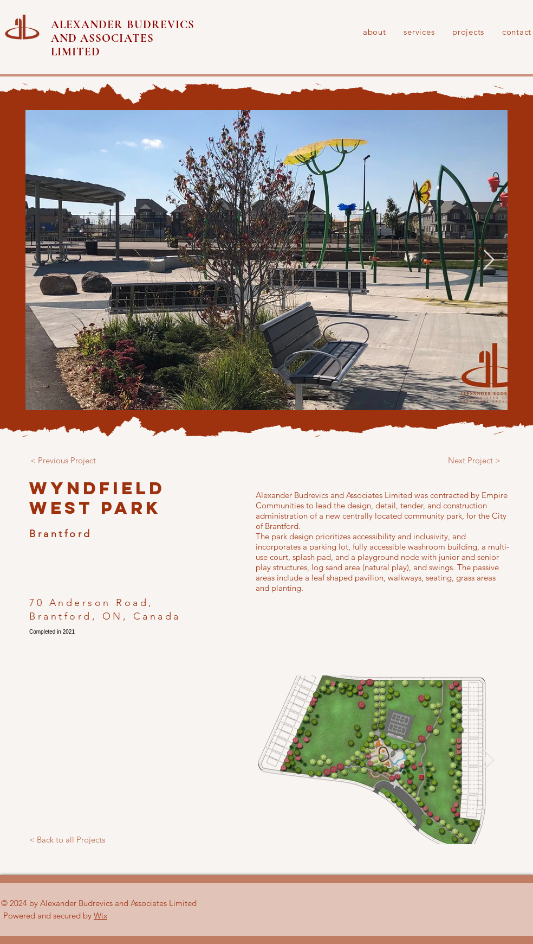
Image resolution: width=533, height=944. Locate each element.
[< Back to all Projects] (67, 839)
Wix (100, 915)
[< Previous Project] (62, 460)
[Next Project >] (474, 460)
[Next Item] (489, 260)
